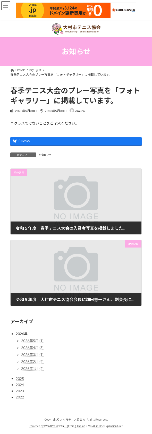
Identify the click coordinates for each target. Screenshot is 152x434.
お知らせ (45, 155)
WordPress (51, 426)
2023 (20, 391)
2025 (20, 378)
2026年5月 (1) (32, 340)
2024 (20, 384)
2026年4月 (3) (32, 347)
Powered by (36, 426)
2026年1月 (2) (32, 368)
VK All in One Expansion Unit (105, 426)
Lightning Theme (74, 426)
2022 (20, 397)
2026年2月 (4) (32, 361)
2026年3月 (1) (32, 354)
